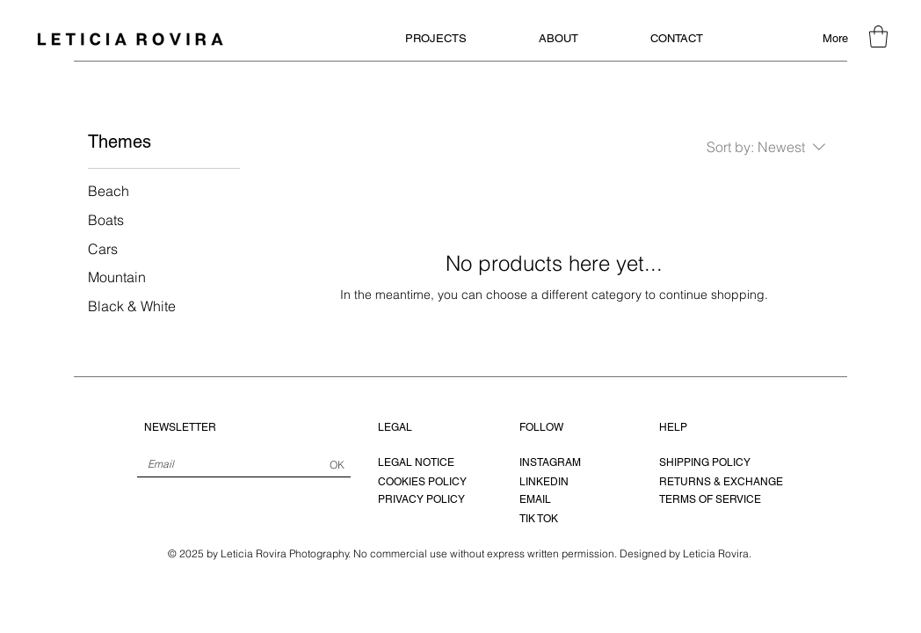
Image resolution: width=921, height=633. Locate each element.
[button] (878, 36)
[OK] (336, 465)
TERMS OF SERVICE (710, 499)
